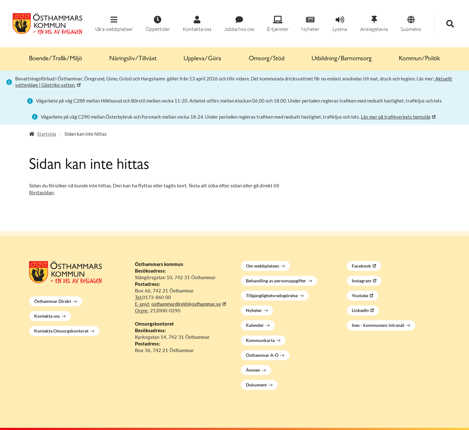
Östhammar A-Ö (262, 355)
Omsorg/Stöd (266, 59)
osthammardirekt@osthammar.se (186, 304)
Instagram (361, 280)
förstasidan (41, 192)
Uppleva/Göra (202, 59)
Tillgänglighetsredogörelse (272, 295)
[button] (114, 24)
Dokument (256, 384)
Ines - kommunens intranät (378, 325)
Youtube (360, 295)
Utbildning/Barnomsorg (342, 59)
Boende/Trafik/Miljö (55, 59)
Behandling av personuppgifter (276, 280)
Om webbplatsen (262, 265)
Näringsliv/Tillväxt (132, 59)
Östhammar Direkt (52, 301)
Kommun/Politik (419, 59)
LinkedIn (360, 310)
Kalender (255, 325)
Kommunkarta (260, 340)
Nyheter (254, 310)
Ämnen (253, 370)
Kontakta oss (47, 316)
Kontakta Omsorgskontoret (61, 330)
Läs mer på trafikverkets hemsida (395, 117)
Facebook (361, 265)
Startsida (46, 134)
